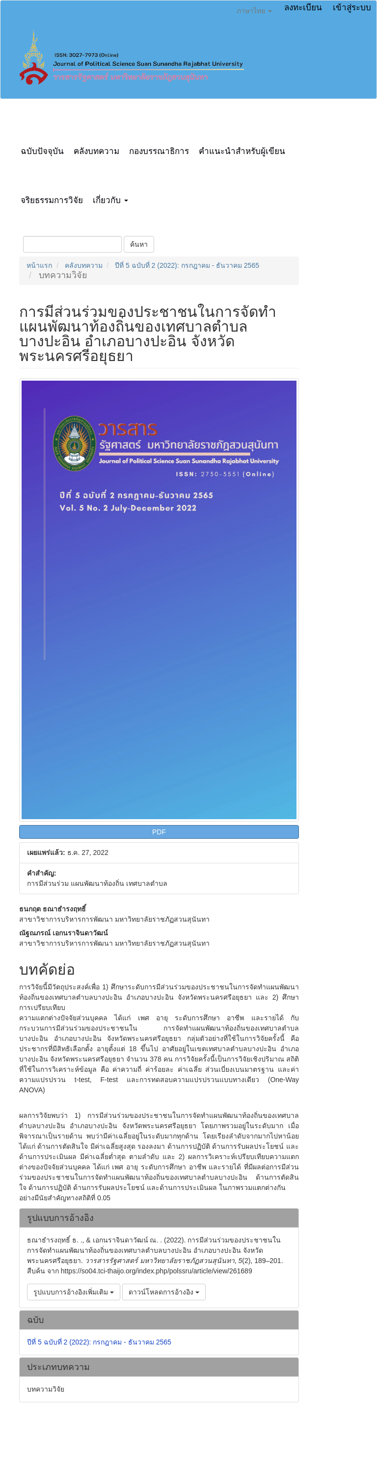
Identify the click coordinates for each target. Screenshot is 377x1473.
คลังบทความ (96, 151)
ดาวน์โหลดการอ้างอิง (164, 1292)
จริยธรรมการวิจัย (52, 200)
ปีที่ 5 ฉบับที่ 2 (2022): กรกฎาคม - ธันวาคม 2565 (187, 265)
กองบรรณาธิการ (159, 151)
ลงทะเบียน (303, 7)
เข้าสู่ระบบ (352, 7)
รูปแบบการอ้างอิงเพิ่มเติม (73, 1292)
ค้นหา (139, 244)
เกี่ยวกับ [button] (110, 200)
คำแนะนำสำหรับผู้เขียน (242, 151)
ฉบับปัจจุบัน (42, 151)
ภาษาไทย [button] (254, 11)
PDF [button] (159, 832)
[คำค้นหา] (72, 244)
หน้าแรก (39, 265)
